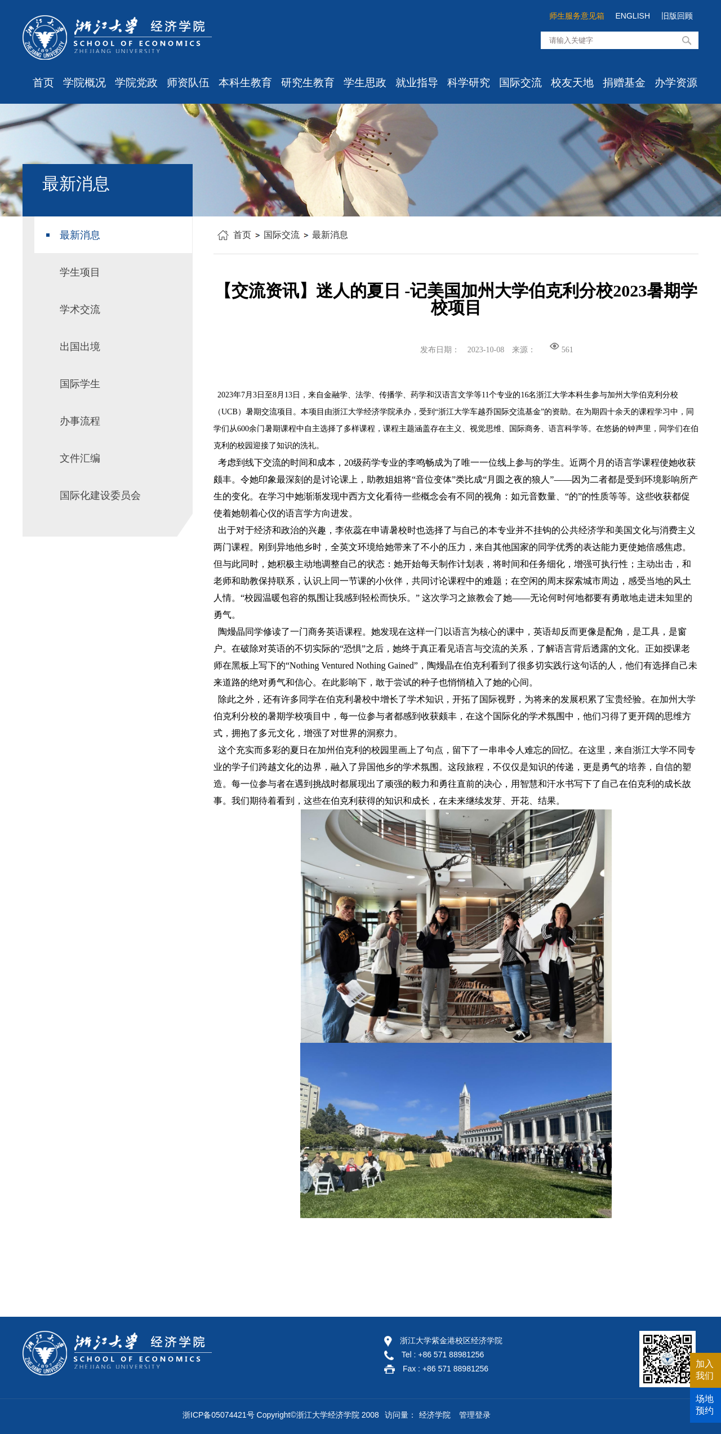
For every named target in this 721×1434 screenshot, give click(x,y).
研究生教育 (308, 82)
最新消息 (330, 235)
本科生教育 (245, 82)
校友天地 (572, 82)
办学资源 (676, 82)
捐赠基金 (624, 82)
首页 (43, 82)
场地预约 (705, 1404)
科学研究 (468, 82)
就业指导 (416, 82)
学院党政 (136, 82)
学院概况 (84, 82)
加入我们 (705, 1369)
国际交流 (520, 82)
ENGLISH (633, 15)
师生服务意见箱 (576, 15)
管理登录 (475, 1414)
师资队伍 (188, 82)
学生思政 (365, 82)
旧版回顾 (677, 15)
